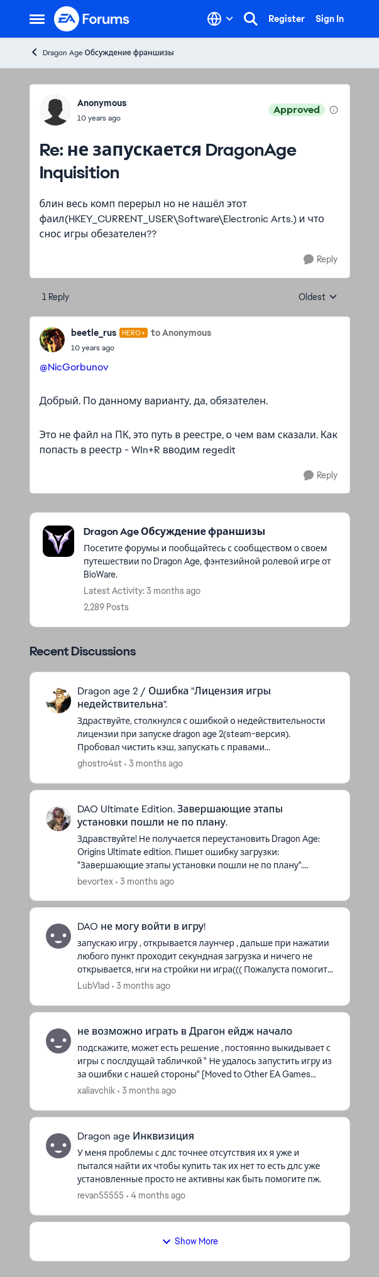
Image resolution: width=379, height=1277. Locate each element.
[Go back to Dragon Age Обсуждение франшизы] (210, 532)
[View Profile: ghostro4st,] (58, 700)
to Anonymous (181, 332)
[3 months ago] (153, 763)
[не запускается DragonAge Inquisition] (101, 118)
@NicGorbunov (74, 367)
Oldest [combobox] (318, 297)
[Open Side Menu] (37, 18)
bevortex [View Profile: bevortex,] (95, 880)
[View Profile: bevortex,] (58, 818)
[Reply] (320, 259)
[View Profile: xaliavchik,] (58, 1040)
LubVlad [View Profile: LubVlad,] (93, 985)
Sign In (330, 18)
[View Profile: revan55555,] (58, 1145)
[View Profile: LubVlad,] (58, 936)
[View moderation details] (333, 110)
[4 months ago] (155, 1195)
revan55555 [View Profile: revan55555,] (100, 1195)
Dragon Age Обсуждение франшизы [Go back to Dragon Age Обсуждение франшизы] (102, 52)
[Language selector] (220, 18)
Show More (190, 1241)
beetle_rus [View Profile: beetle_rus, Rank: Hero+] (93, 332)
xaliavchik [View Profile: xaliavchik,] (96, 1090)
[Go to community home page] (92, 18)
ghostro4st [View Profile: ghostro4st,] (99, 763)
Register (286, 18)
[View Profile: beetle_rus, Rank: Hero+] (52, 339)
